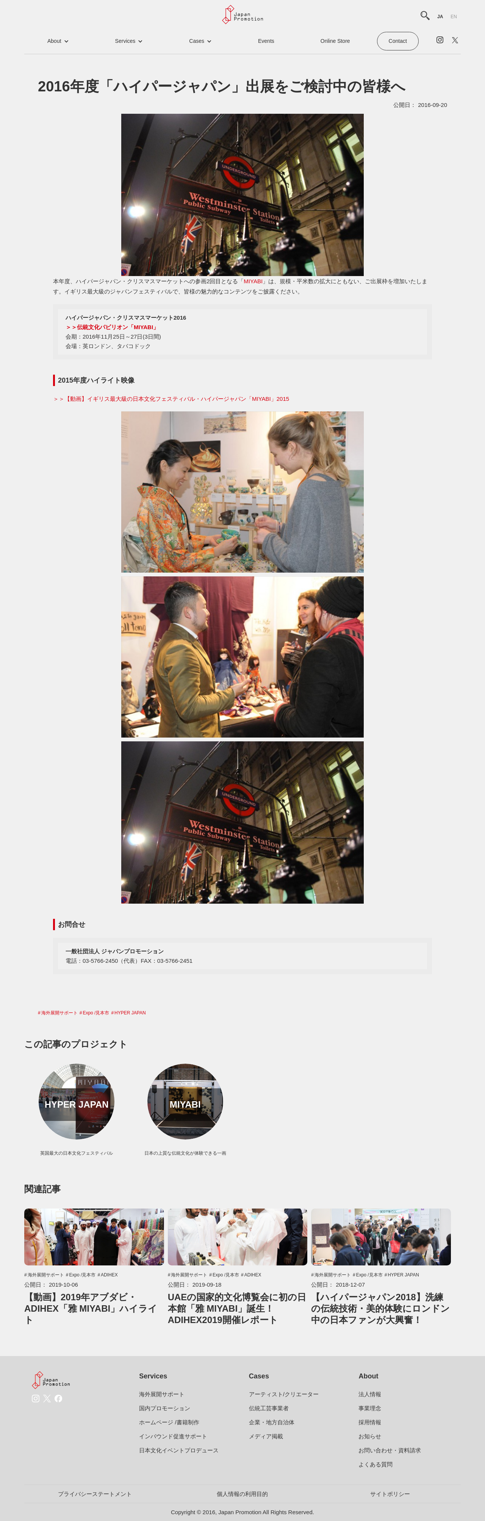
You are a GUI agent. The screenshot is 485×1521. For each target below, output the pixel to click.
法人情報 (369, 1394)
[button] (58, 41)
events (266, 41)
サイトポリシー (390, 1494)
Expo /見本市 (96, 1013)
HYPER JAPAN (130, 1013)
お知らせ (369, 1436)
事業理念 (369, 1408)
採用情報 (369, 1422)
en (454, 16)
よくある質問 (375, 1464)
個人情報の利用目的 (242, 1494)
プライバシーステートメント (95, 1494)
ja (440, 16)
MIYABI (253, 281)
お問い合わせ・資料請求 (389, 1450)
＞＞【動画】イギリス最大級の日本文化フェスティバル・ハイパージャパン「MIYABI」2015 (171, 399)
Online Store (335, 41)
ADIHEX (109, 1275)
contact (398, 41)
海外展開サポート (59, 1013)
